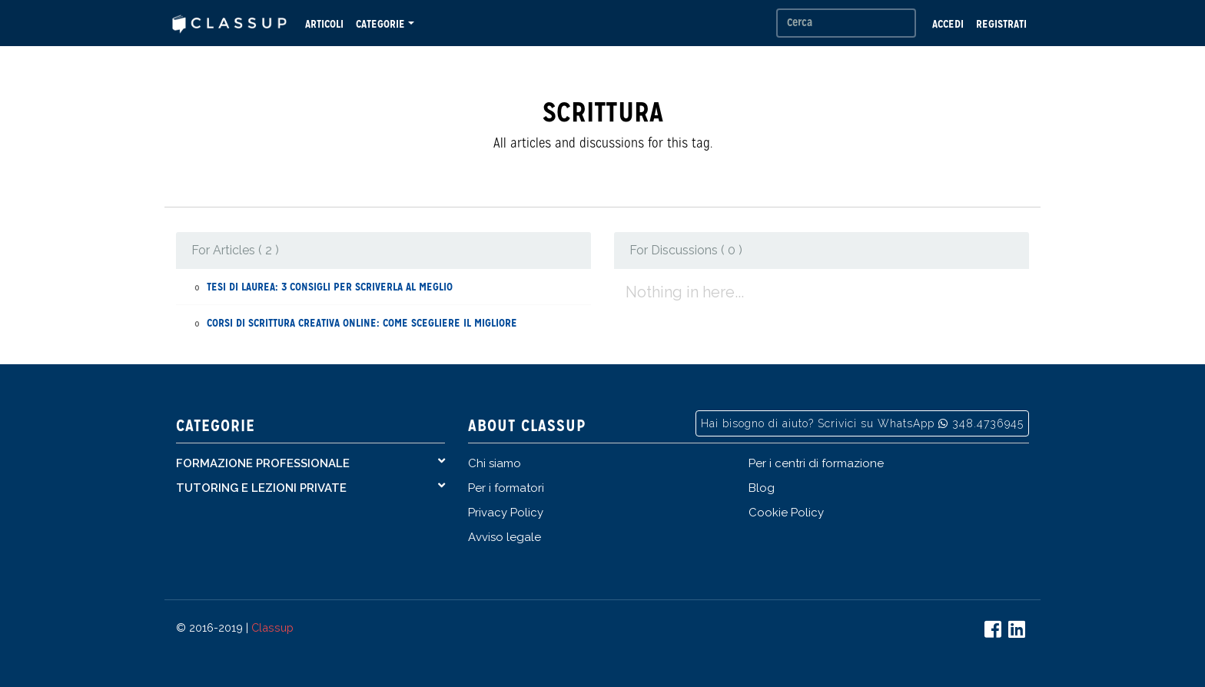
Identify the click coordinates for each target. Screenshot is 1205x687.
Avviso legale (504, 537)
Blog (762, 488)
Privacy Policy (505, 512)
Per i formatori (506, 488)
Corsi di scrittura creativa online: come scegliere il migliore (362, 323)
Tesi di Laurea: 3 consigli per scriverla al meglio (330, 287)
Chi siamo (494, 463)
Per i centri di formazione (816, 463)
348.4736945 (988, 423)
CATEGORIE (380, 24)
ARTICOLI (324, 24)
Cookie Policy (786, 512)
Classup (272, 627)
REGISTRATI (1001, 24)
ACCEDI (948, 24)
